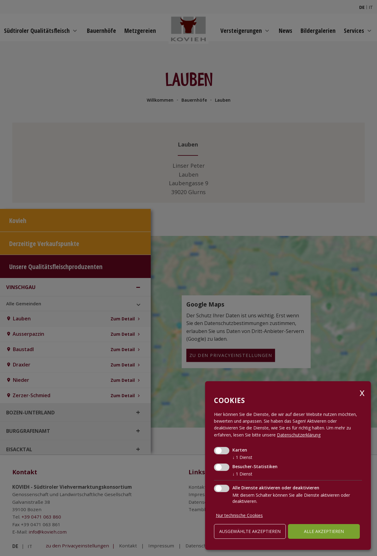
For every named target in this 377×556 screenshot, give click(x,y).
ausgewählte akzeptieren (250, 531)
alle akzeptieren (324, 531)
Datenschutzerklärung (299, 435)
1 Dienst (242, 457)
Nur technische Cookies (239, 515)
